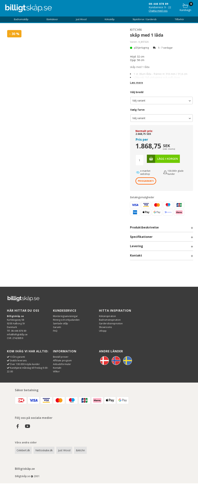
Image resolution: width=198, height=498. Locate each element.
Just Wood (64, 450)
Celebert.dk (23, 450)
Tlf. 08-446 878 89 (16, 330)
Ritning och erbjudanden (66, 319)
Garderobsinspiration (111, 323)
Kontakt (57, 367)
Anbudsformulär (62, 364)
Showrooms (105, 327)
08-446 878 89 (158, 3)
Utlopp (103, 330)
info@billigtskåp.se (17, 334)
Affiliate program (62, 360)
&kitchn (80, 450)
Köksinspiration (107, 316)
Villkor (56, 371)
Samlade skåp (60, 323)
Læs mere (136, 82)
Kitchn (136, 30)
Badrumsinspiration (110, 319)
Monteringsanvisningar (65, 316)
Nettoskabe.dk (44, 450)
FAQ (55, 330)
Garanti (57, 327)
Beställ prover (60, 356)
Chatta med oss (158, 10)
